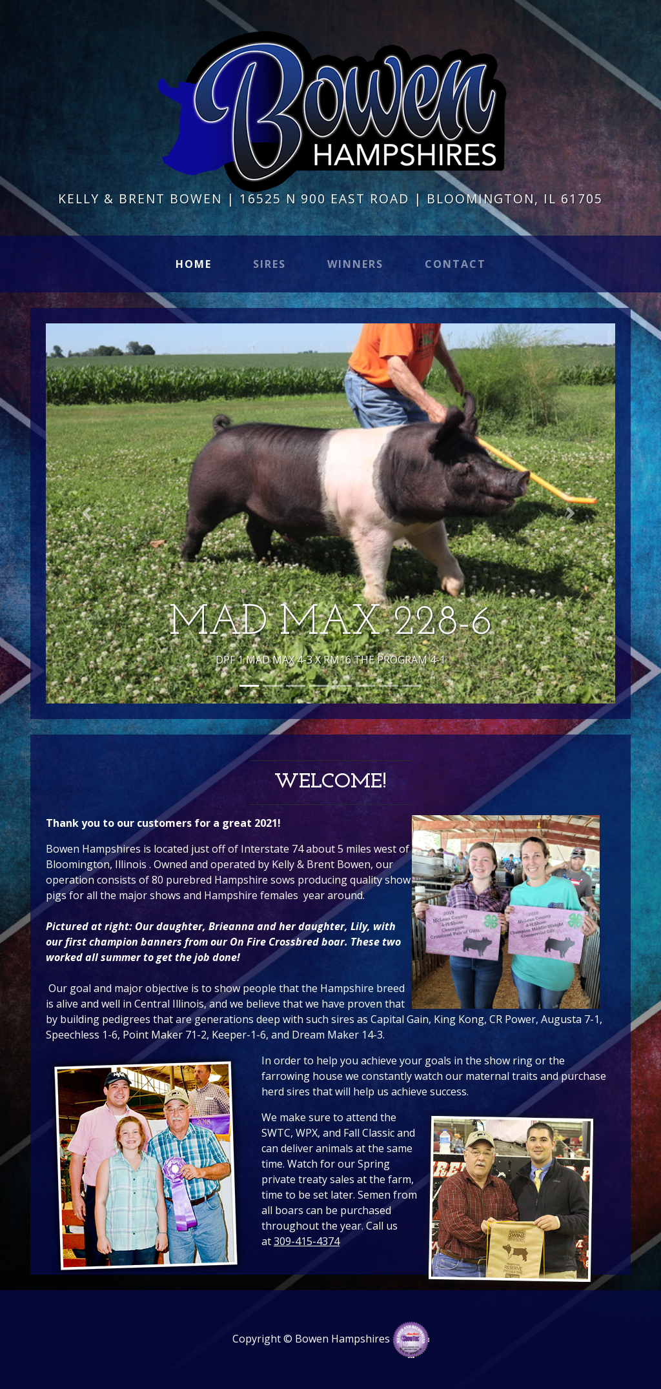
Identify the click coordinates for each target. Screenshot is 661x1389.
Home (196, 263)
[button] (88, 513)
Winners (355, 264)
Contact (455, 264)
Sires (269, 264)
